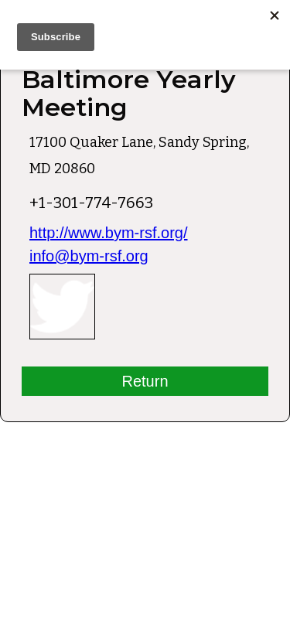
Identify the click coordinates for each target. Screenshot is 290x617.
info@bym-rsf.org (88, 255)
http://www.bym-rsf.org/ (108, 232)
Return (144, 381)
